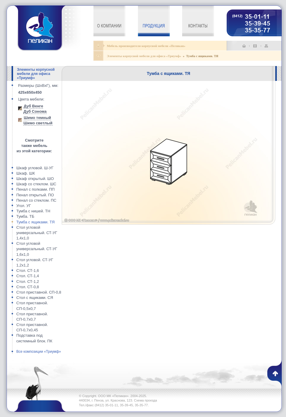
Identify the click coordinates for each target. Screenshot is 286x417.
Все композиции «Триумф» (38, 351)
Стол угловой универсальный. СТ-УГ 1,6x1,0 (36, 248)
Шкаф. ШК (25, 173)
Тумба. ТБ (25, 216)
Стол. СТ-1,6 (27, 270)
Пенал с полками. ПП (35, 189)
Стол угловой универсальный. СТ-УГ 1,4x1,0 (36, 232)
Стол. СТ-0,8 (27, 287)
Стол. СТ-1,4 (27, 276)
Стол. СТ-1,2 (27, 281)
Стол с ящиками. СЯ (34, 297)
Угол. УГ (23, 205)
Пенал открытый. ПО (35, 195)
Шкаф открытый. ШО (35, 178)
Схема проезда (145, 400)
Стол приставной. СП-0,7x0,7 (32, 317)
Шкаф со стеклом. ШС (36, 184)
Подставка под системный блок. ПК (34, 338)
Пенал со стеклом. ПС (36, 200)
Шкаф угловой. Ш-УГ (34, 168)
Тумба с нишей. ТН (33, 211)
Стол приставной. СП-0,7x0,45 (32, 327)
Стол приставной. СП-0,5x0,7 (32, 306)
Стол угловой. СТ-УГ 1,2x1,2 (34, 262)
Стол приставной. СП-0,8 (38, 292)
